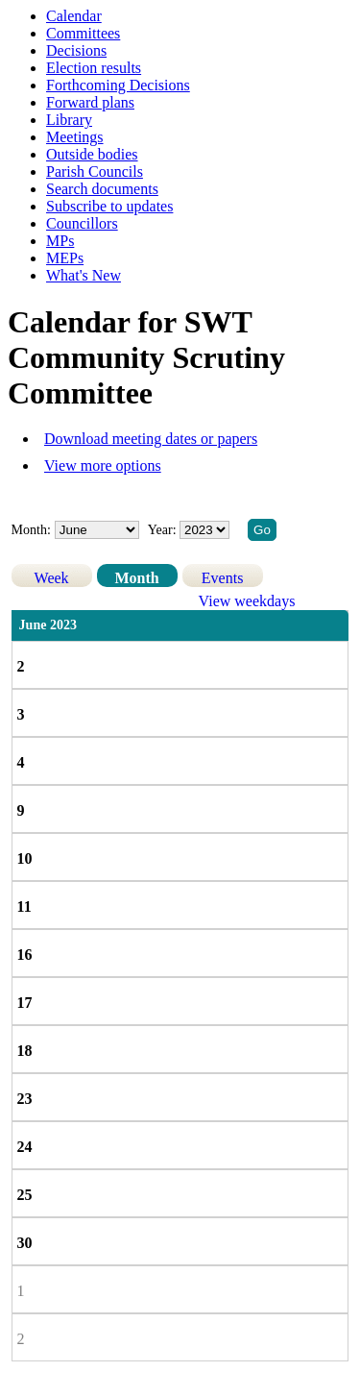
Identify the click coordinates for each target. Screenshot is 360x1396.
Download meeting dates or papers (150, 438)
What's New (83, 275)
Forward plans (90, 102)
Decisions (76, 50)
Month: (31, 530)
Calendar (74, 16)
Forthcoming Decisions (118, 85)
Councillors (82, 223)
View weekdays (247, 601)
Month (136, 578)
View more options (102, 465)
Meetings (75, 137)
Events (223, 578)
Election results (93, 68)
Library (69, 119)
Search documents (102, 189)
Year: (164, 530)
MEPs (65, 258)
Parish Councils (94, 171)
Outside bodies (92, 154)
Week (52, 578)
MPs (60, 241)
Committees (83, 33)
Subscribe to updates (109, 206)
